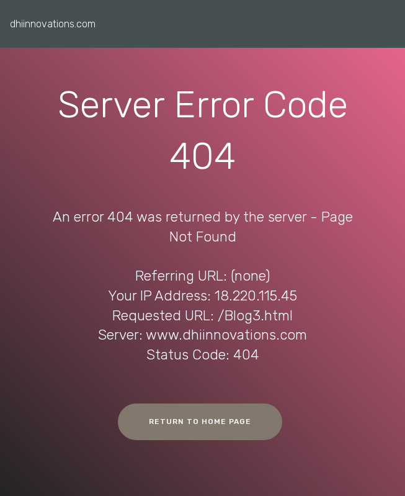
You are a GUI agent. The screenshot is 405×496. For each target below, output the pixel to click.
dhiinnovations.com (53, 24)
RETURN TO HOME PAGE (200, 421)
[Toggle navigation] (385, 20)
